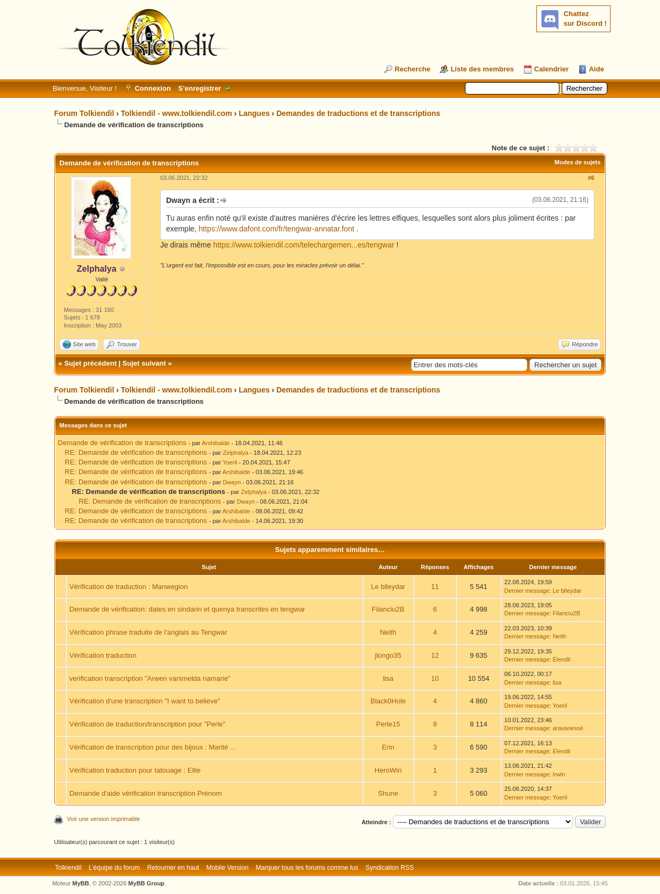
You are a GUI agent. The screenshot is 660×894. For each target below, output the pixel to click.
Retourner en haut (173, 867)
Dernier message (526, 590)
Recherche (412, 69)
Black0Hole (388, 701)
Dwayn (232, 482)
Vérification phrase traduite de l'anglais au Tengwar (148, 632)
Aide (596, 69)
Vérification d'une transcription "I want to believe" (144, 701)
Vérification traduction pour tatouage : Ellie (134, 770)
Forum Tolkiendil (84, 113)
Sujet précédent (90, 363)
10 (435, 678)
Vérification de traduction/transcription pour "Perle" (147, 724)
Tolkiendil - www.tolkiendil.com (176, 113)
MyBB (81, 883)
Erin (388, 747)
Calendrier (551, 69)
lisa (388, 678)
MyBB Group (146, 883)
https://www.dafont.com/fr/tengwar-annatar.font (276, 228)
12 (435, 655)
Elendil (561, 659)
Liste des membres (482, 69)
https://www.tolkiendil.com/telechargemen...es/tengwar (303, 245)
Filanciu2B (388, 609)
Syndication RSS (389, 867)
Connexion (153, 88)
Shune (388, 793)
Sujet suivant (144, 363)
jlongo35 (388, 655)
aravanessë (568, 728)
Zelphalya (235, 452)
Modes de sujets (578, 162)
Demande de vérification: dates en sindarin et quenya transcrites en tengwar (187, 609)
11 (435, 587)
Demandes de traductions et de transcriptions (358, 113)
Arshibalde (215, 443)
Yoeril (230, 462)
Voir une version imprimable (103, 819)
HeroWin (388, 770)
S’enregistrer (199, 88)
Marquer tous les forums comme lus (307, 867)
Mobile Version (227, 867)
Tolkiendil (68, 867)
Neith (388, 632)
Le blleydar (388, 587)
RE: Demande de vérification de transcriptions (136, 452)
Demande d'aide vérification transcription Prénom (145, 793)
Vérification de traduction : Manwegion (128, 587)
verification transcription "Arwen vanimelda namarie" (150, 678)
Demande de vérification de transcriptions (122, 443)
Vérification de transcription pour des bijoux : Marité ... (152, 747)
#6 (591, 178)
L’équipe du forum (114, 867)
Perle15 (388, 724)
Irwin (559, 774)
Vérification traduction (103, 655)
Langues (254, 113)
